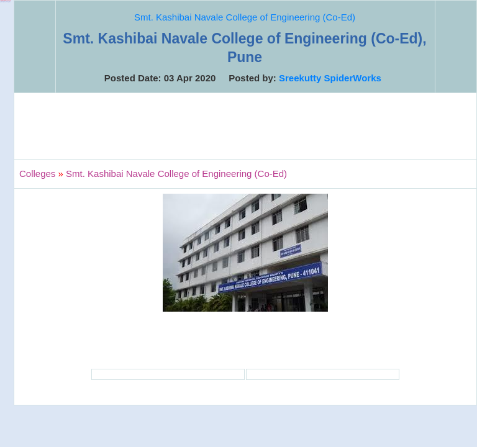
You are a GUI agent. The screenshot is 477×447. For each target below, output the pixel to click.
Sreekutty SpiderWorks (330, 78)
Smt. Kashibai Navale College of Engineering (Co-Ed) (244, 17)
